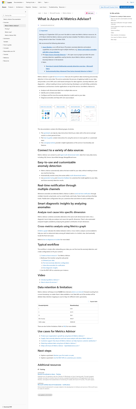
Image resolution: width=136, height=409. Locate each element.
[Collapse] (25, 11)
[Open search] (127, 2)
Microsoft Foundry (55, 13)
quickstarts (47, 133)
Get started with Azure (127, 7)
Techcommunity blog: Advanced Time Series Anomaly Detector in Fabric (69, 71)
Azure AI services (59, 77)
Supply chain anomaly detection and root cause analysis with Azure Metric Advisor (66, 338)
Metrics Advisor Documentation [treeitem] (12, 19)
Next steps (113, 39)
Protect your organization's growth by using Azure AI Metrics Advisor (62, 336)
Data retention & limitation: (118, 35)
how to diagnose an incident (51, 239)
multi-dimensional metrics (78, 175)
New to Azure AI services (48, 282)
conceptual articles (49, 143)
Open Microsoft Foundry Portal (109, 7)
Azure (45, 13)
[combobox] (14, 15)
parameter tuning (49, 178)
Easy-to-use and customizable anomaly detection (121, 19)
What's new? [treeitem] (8, 32)
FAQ (64, 326)
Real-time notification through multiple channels (121, 23)
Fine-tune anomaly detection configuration (56, 263)
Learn (39, 13)
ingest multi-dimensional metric (70, 155)
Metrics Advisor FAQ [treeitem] (10, 35)
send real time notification (83, 193)
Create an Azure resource (48, 255)
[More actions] (96, 13)
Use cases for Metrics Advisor (119, 37)
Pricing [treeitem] (7, 29)
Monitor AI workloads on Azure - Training (49, 374)
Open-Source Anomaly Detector (55, 54)
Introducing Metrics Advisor (49, 280)
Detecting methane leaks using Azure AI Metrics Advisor (58, 343)
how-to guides (48, 138)
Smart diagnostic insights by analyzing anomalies (121, 27)
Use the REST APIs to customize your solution (67, 358)
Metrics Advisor (67, 13)
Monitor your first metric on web (64, 355)
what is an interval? (77, 292)
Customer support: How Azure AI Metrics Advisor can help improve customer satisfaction (68, 341)
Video (112, 32)
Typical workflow (115, 30)
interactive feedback (63, 178)
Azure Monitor (47, 47)
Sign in (132, 2)
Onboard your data (48, 260)
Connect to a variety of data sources (121, 16)
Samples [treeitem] (6, 41)
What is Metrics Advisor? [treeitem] (12, 25)
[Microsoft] (3, 2)
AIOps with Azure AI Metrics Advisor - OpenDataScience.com (59, 346)
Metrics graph (43, 231)
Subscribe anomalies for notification (54, 265)
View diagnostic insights (50, 268)
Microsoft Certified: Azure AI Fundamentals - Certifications (54, 385)
